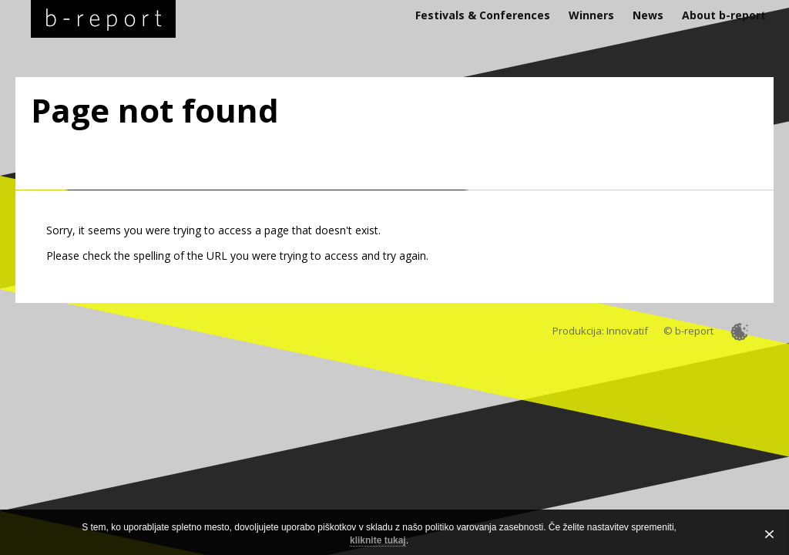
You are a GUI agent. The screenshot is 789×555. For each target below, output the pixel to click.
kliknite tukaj (378, 540)
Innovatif (627, 331)
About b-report (724, 15)
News (648, 15)
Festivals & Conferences (482, 15)
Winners (591, 15)
